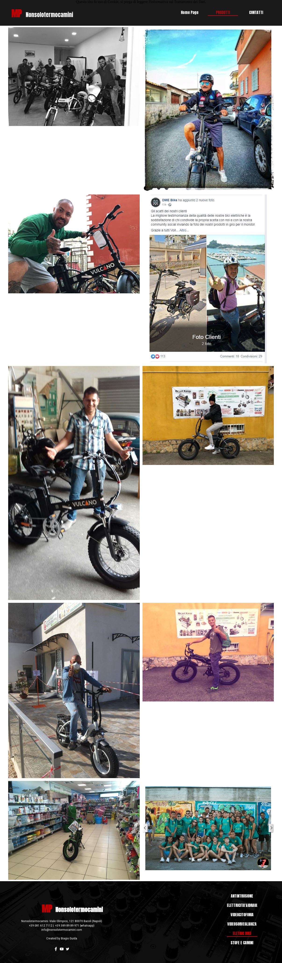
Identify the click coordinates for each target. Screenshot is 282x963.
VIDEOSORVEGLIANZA (242, 924)
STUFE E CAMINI (242, 942)
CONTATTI (256, 12)
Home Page (189, 12)
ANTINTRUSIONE (242, 896)
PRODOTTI (223, 12)
